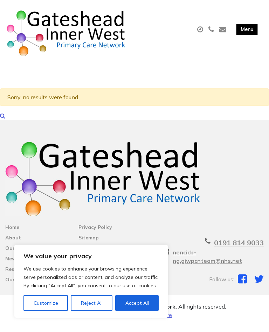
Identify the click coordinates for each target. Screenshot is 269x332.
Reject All (92, 303)
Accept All (137, 303)
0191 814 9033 (239, 248)
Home (12, 233)
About (13, 243)
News (12, 264)
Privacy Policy (95, 233)
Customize (46, 303)
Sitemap (88, 243)
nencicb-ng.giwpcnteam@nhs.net (207, 262)
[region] (91, 281)
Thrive (163, 320)
